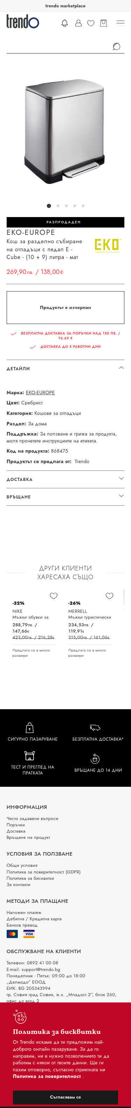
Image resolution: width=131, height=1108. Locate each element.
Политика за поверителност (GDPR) (44, 872)
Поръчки (16, 824)
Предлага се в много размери (31, 653)
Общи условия (22, 865)
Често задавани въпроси (32, 818)
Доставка (16, 831)
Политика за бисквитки (30, 878)
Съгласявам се (65, 1097)
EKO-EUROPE (40, 392)
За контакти (18, 884)
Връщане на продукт (28, 837)
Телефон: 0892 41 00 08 (32, 962)
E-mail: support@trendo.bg (33, 969)
